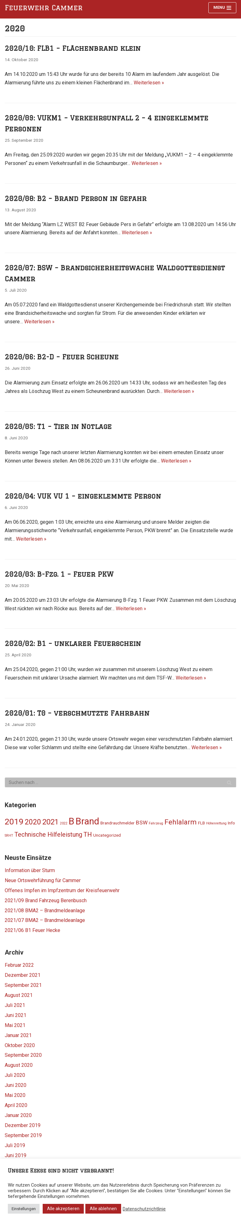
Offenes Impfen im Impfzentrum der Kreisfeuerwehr (62, 890)
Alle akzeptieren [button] (63, 1208)
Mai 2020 (15, 1095)
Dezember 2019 (22, 1125)
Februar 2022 (19, 965)
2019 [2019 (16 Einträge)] (14, 821)
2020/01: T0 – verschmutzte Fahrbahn (77, 713)
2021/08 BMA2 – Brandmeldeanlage (45, 910)
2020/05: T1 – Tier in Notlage (58, 426)
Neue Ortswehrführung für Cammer (43, 880)
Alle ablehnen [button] (103, 1208)
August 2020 (19, 1065)
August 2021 (19, 995)
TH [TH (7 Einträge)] (87, 834)
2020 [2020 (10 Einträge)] (33, 822)
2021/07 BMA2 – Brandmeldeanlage (45, 920)
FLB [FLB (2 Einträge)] (201, 822)
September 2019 (23, 1135)
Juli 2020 (15, 1075)
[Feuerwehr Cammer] (45, 7)
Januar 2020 (18, 1115)
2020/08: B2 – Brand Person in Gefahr (76, 198)
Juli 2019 (15, 1145)
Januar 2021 (18, 1035)
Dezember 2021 (22, 975)
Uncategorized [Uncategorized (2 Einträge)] (107, 835)
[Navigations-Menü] (222, 7)
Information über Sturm (30, 870)
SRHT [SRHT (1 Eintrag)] (9, 836)
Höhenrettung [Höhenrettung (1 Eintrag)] (216, 823)
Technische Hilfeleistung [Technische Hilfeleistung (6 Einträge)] (48, 834)
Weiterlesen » (149, 83)
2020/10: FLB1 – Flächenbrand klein (73, 48)
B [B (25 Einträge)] (71, 821)
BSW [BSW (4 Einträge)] (141, 822)
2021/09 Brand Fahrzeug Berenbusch (46, 900)
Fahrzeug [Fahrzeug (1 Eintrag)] (156, 823)
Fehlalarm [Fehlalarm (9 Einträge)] (180, 822)
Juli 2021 (15, 1005)
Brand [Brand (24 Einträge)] (87, 821)
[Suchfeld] (120, 782)
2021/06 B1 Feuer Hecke (32, 930)
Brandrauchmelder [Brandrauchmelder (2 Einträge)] (117, 822)
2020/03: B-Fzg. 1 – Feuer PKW (59, 574)
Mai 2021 (15, 1025)
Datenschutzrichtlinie (144, 1209)
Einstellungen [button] (24, 1208)
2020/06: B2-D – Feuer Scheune (62, 357)
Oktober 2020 (20, 1045)
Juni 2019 (15, 1155)
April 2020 (16, 1105)
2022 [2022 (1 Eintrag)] (63, 823)
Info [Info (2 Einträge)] (231, 822)
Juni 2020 (15, 1085)
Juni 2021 (15, 1015)
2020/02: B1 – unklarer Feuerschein (73, 643)
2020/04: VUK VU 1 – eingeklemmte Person (83, 496)
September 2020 (23, 1055)
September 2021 (23, 985)
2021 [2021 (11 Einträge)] (50, 822)
